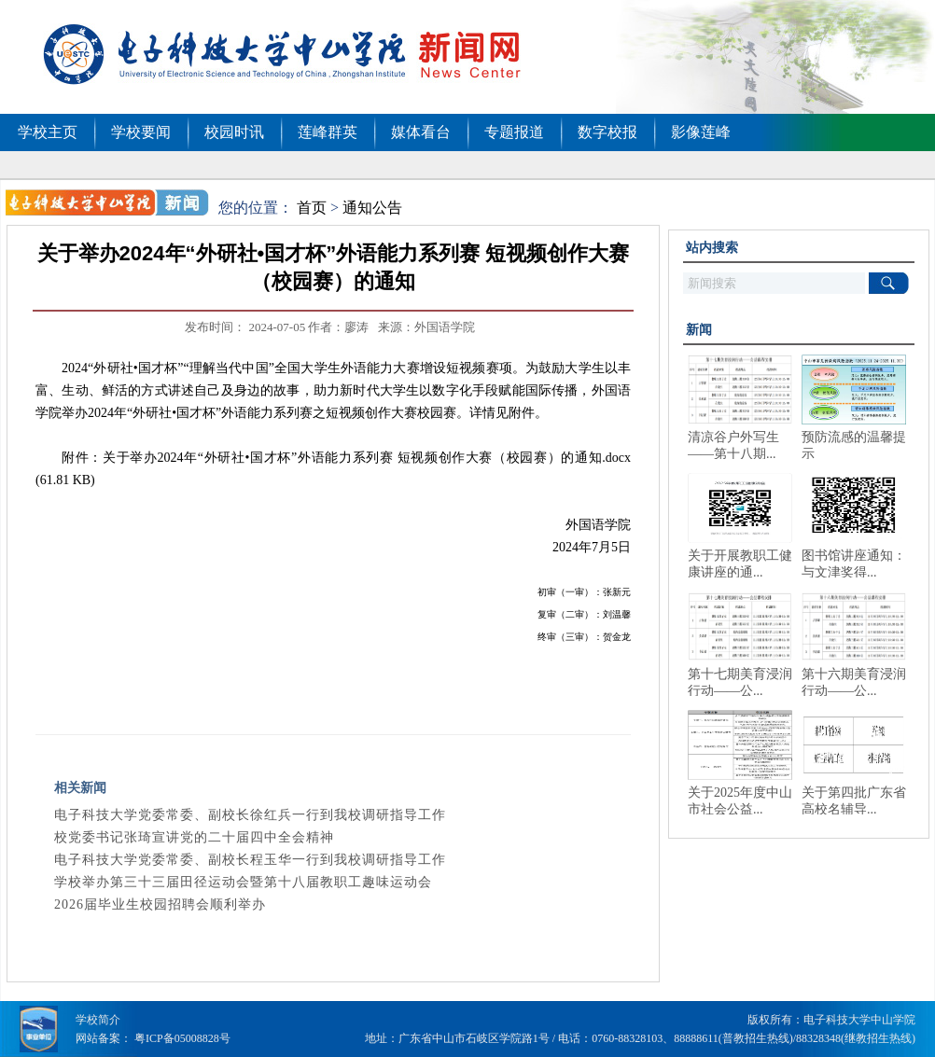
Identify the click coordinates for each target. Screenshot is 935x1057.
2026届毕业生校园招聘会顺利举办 (160, 904)
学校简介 (98, 1019)
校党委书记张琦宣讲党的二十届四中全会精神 (194, 837)
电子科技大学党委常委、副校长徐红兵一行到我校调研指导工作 (250, 815)
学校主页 (47, 132)
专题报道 (514, 132)
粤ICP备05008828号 (182, 1038)
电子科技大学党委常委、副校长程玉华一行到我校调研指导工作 (250, 860)
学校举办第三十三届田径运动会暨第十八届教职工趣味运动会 (243, 882)
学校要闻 (141, 132)
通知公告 (372, 208)
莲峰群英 (327, 132)
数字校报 (607, 132)
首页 (312, 208)
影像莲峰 (701, 132)
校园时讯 (234, 132)
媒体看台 (421, 132)
